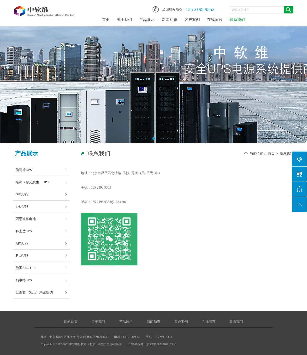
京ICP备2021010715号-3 (161, 344)
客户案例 (192, 20)
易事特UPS (24, 280)
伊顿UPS (22, 194)
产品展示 (147, 20)
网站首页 (70, 322)
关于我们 (124, 20)
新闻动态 (169, 20)
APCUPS (22, 243)
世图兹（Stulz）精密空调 (34, 292)
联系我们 (237, 20)
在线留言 (214, 20)
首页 (106, 20)
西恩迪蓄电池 (26, 219)
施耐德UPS (24, 170)
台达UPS (22, 206)
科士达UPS (24, 231)
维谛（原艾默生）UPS (32, 182)
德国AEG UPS (26, 268)
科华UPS (22, 255)
